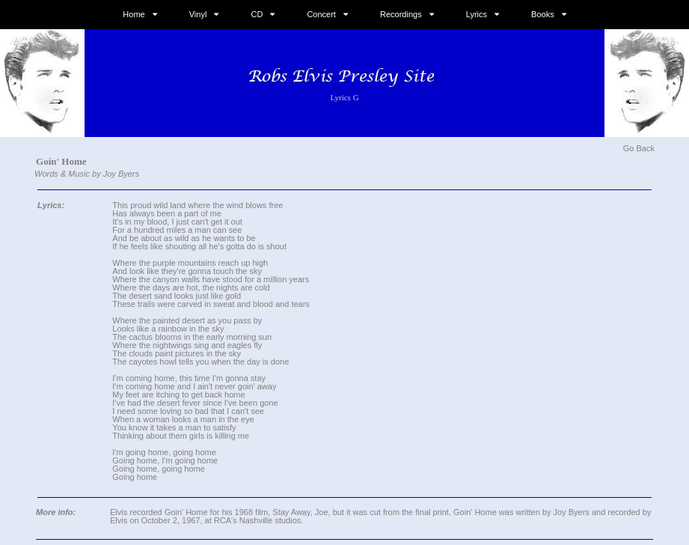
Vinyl (198, 14)
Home (133, 14)
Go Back (639, 148)
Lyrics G (344, 97)
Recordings (401, 14)
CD (257, 14)
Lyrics (476, 14)
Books (542, 14)
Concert (321, 14)
